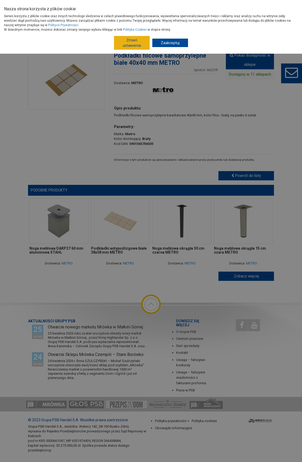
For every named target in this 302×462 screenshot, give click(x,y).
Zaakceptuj (170, 43)
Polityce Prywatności (63, 25)
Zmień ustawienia (132, 43)
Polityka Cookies (135, 29)
